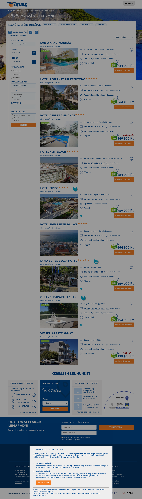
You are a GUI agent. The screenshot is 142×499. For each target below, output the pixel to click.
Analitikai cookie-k (43, 472)
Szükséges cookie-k (43, 464)
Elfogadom (43, 483)
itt (61, 457)
